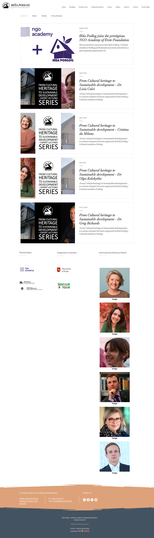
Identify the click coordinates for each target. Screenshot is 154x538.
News (34, 16)
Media (44, 16)
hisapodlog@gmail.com (63, 501)
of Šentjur (65, 271)
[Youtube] (95, 499)
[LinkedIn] (84, 499)
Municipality (66, 269)
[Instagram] (92, 499)
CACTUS (86, 531)
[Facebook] (88, 499)
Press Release (56, 16)
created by (73, 531)
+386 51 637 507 (57, 499)
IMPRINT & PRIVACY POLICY (80, 524)
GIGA (79, 531)
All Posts (24, 16)
